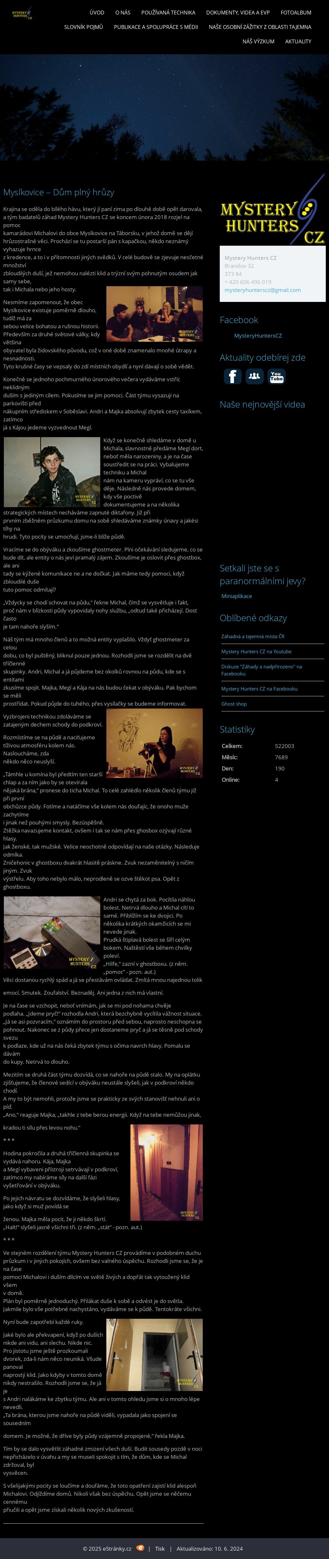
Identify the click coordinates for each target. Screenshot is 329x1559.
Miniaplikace (236, 596)
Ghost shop (234, 703)
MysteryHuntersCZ (258, 335)
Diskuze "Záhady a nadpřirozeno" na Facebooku (261, 670)
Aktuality (298, 41)
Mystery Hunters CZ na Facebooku (259, 688)
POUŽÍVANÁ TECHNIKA (168, 12)
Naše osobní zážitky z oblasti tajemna (260, 27)
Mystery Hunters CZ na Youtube (256, 651)
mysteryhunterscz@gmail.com (263, 290)
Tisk (160, 1548)
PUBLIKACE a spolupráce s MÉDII (156, 27)
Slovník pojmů (83, 27)
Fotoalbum (296, 12)
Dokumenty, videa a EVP (238, 12)
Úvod (97, 12)
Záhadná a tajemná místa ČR (252, 636)
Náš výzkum (258, 41)
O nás (122, 12)
